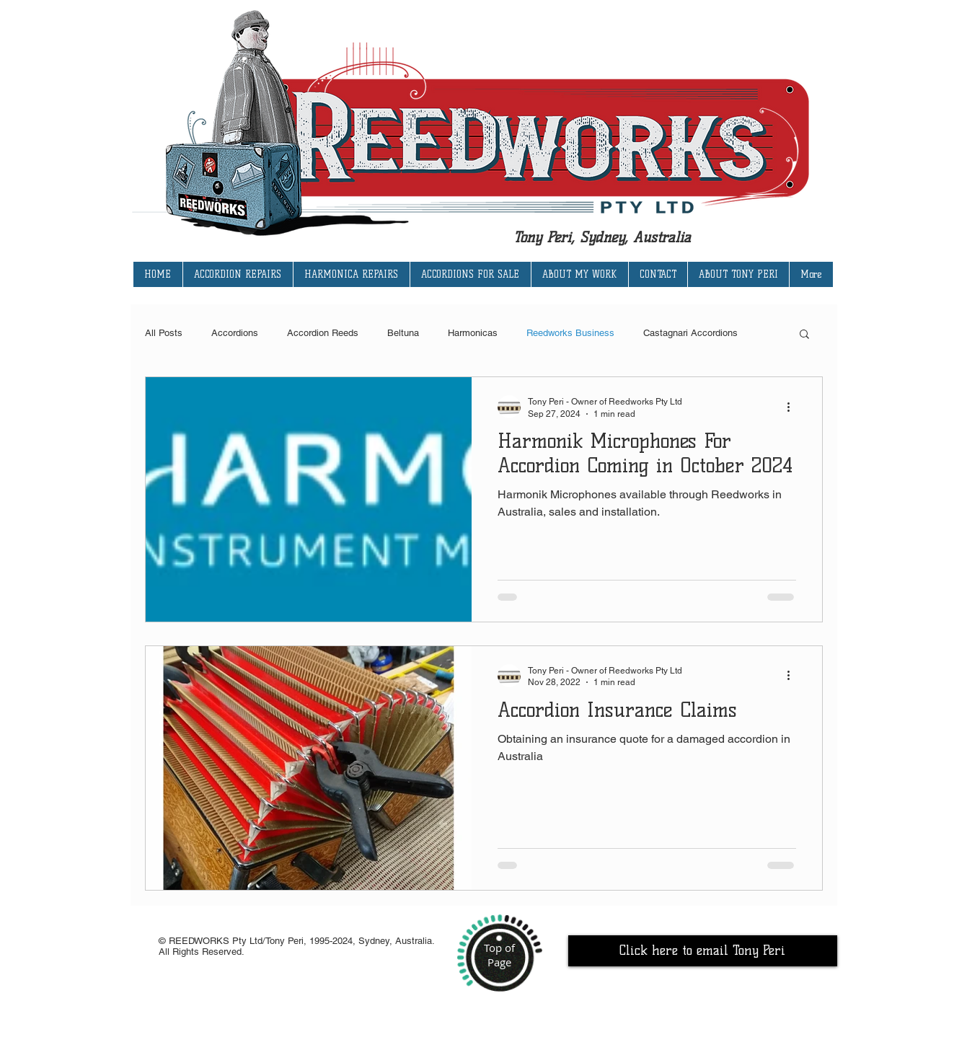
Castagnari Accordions (690, 332)
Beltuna (403, 332)
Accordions (234, 332)
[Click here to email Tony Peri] (702, 950)
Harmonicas (473, 332)
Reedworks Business (570, 332)
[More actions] (794, 406)
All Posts (163, 332)
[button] (804, 335)
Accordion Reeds (322, 332)
